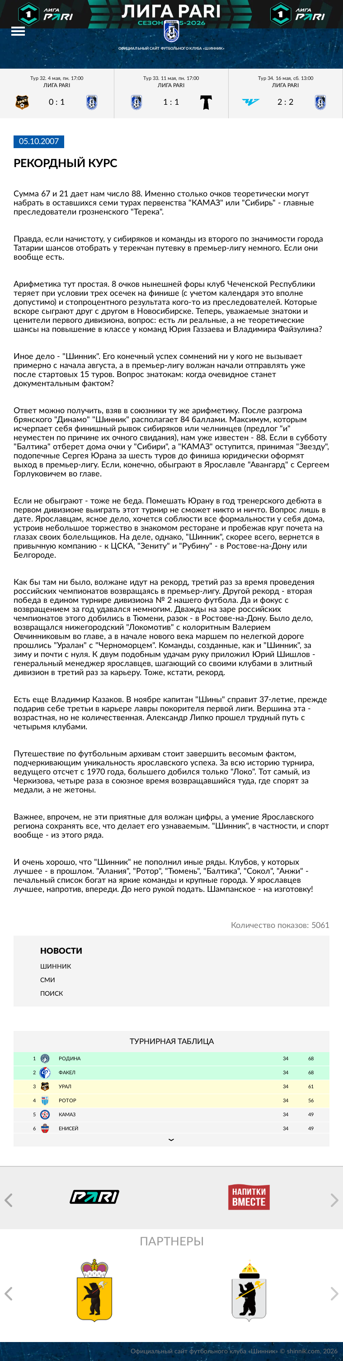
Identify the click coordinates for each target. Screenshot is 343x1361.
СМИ (47, 980)
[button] (8, 1200)
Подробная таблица (171, 1140)
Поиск (51, 994)
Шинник (55, 967)
